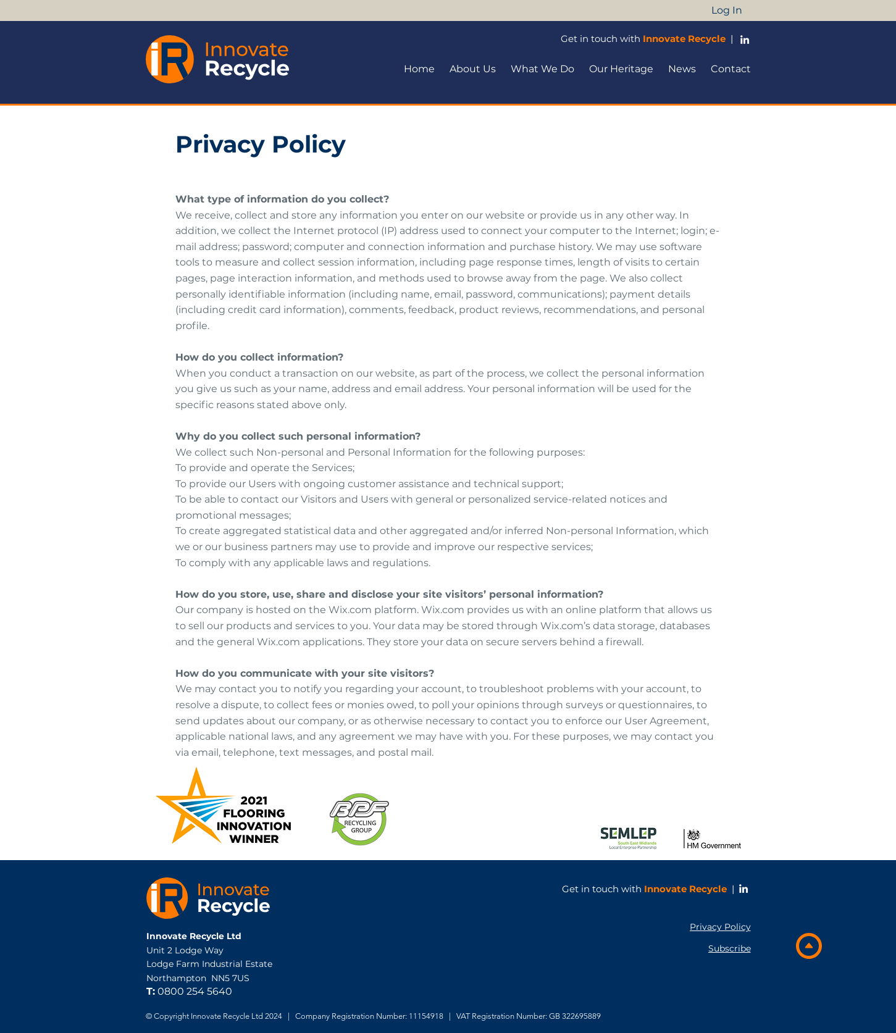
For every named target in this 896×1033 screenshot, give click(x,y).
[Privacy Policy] (715, 927)
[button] (473, 69)
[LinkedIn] (743, 888)
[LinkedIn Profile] (745, 39)
